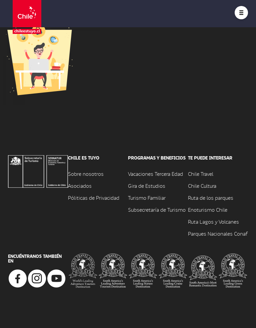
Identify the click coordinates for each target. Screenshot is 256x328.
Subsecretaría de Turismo (157, 209)
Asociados (80, 185)
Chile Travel (200, 173)
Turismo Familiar (147, 197)
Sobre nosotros (86, 173)
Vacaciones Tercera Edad (155, 173)
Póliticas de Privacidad (93, 197)
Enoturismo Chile (207, 209)
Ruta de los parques (210, 197)
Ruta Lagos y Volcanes (213, 221)
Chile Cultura (202, 185)
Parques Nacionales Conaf (217, 233)
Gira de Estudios (146, 185)
